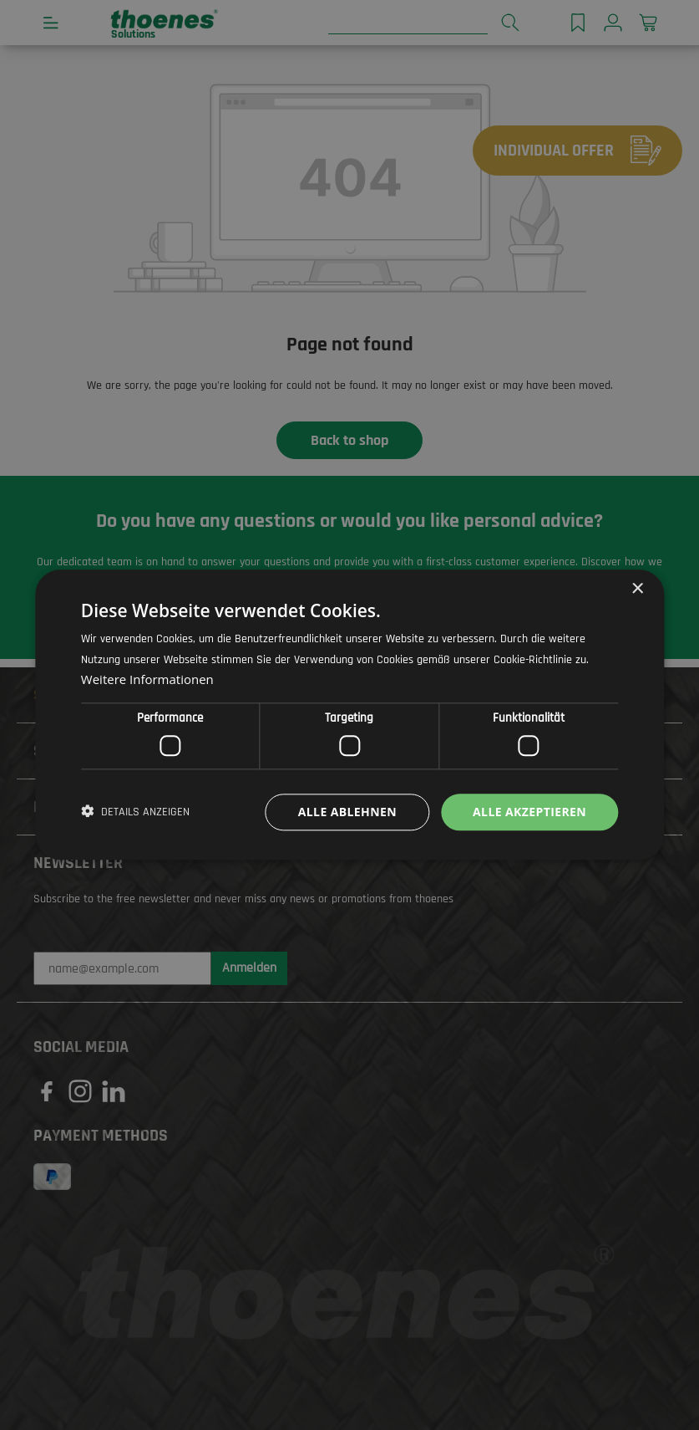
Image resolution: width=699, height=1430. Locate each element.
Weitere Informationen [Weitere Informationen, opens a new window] (147, 680)
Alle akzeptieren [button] (529, 812)
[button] (135, 812)
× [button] (637, 589)
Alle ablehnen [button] (347, 812)
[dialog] (349, 715)
